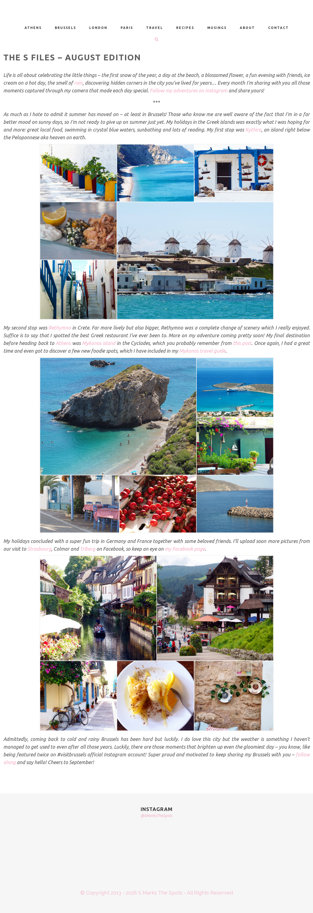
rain (78, 82)
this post (242, 343)
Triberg (87, 548)
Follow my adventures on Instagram (188, 90)
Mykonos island (98, 343)
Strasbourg (39, 548)
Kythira (253, 129)
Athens (63, 343)
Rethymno (59, 327)
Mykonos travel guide (202, 351)
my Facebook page (185, 548)
